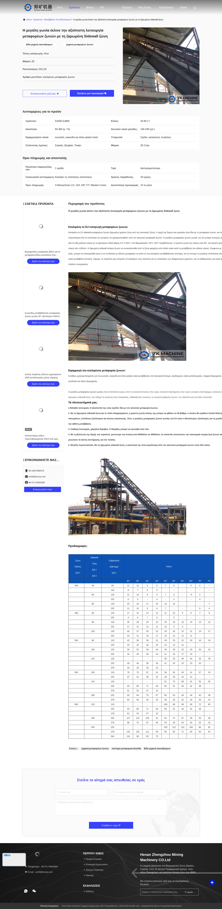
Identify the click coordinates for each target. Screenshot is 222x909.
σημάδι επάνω (190, 892)
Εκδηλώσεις (166, 7)
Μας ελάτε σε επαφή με (144, 9)
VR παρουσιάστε (108, 9)
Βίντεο (90, 7)
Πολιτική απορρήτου (49, 906)
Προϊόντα (74, 7)
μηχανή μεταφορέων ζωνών (95, 748)
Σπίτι (59, 7)
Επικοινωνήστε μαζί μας (45, 93)
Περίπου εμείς (127, 9)
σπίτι (28, 19)
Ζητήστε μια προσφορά (92, 93)
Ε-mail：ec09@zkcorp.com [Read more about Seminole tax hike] (39, 872)
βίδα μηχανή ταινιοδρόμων (157, 748)
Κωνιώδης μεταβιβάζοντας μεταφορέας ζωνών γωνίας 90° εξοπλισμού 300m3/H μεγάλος (43, 316)
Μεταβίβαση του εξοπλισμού (57, 19)
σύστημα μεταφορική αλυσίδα (126, 748)
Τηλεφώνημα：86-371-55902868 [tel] (41, 866)
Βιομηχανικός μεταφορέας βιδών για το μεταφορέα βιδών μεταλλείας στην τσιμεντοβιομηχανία (42, 255)
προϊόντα (37, 19)
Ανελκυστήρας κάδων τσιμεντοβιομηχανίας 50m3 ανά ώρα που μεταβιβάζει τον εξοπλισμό (41, 438)
